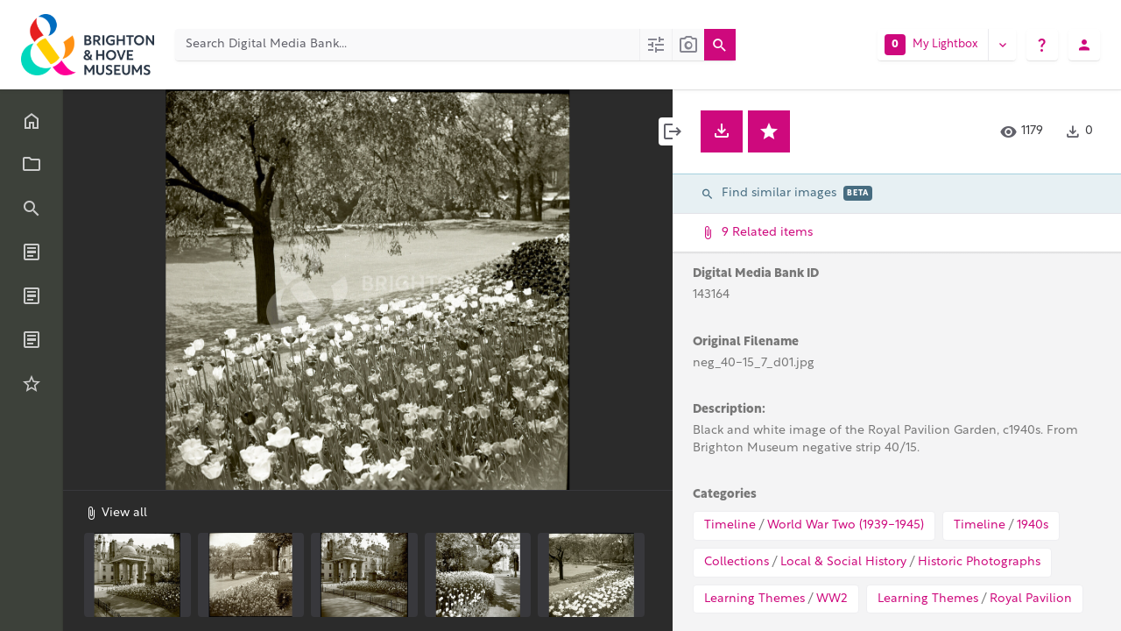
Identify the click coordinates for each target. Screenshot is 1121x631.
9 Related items (895, 232)
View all (115, 513)
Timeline (730, 525)
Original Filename (746, 342)
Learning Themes (754, 599)
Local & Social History (843, 562)
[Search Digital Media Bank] (407, 44)
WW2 (832, 599)
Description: (729, 409)
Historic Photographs (979, 562)
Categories (725, 494)
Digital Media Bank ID (756, 273)
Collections (736, 562)
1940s (1032, 525)
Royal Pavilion (1031, 599)
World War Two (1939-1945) (845, 525)
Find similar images (786, 193)
